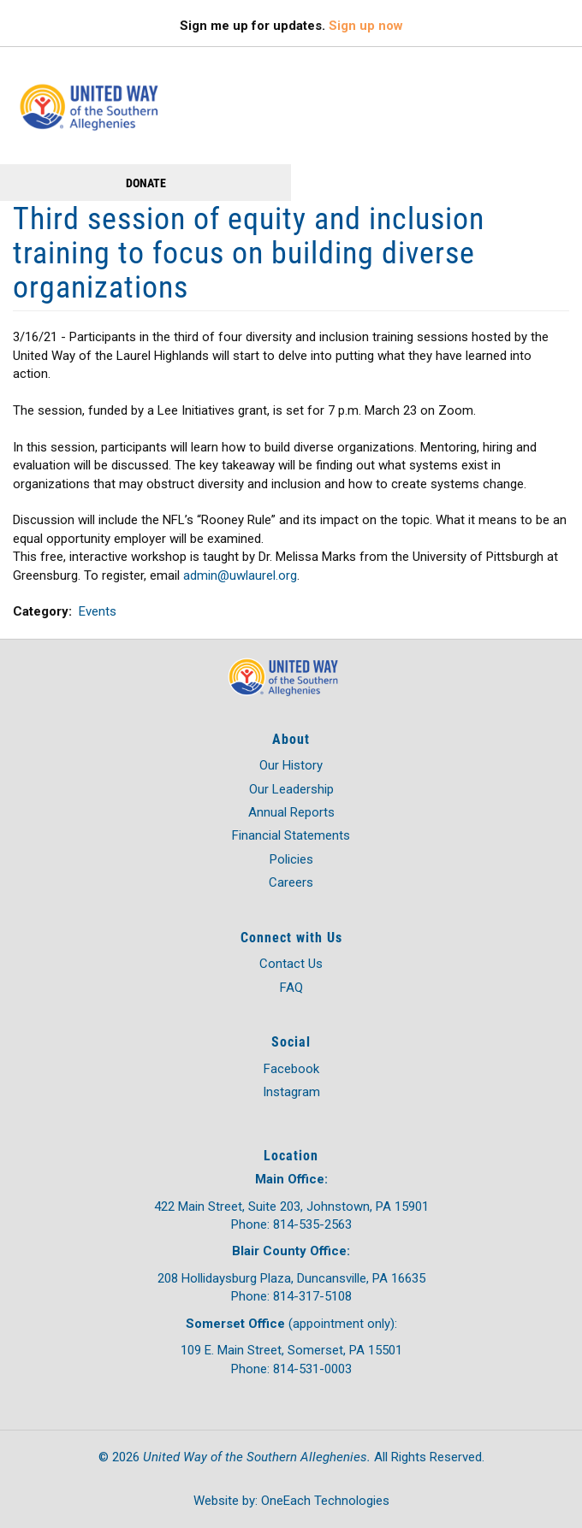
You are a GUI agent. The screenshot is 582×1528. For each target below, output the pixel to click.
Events (97, 611)
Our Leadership (291, 789)
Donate (146, 182)
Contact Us (291, 963)
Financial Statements (291, 835)
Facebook (291, 1069)
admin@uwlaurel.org (240, 575)
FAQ (291, 987)
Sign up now (366, 25)
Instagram (291, 1092)
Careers (291, 882)
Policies (291, 859)
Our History (291, 765)
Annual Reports (291, 812)
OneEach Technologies (325, 1500)
